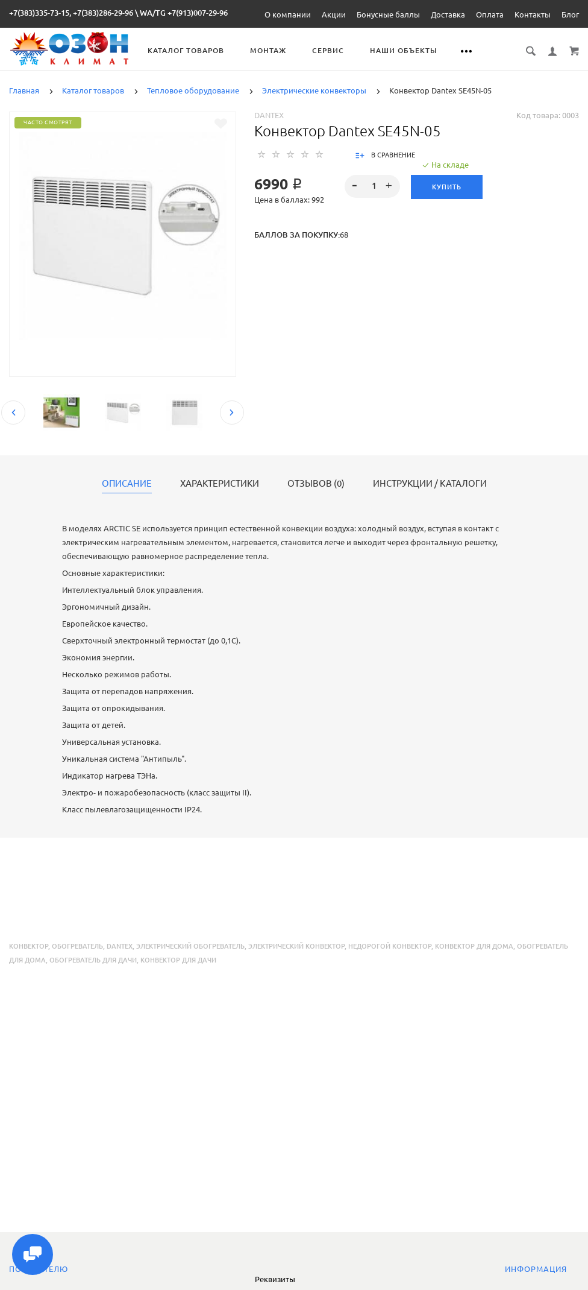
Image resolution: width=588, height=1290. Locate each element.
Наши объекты (403, 50)
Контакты (532, 14)
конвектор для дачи (178, 960)
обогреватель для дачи (93, 960)
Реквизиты (275, 1279)
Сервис (328, 50)
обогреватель (77, 946)
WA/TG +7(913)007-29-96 (184, 12)
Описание (127, 483)
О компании (287, 14)
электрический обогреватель (190, 946)
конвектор (28, 946)
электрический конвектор (296, 946)
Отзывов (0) (316, 483)
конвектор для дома (474, 946)
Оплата (490, 14)
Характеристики (219, 483)
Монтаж (268, 50)
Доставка (448, 14)
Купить (446, 187)
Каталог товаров (186, 50)
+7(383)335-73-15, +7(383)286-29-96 (71, 12)
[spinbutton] (372, 186)
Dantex (269, 115)
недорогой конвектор (389, 946)
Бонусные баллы (388, 14)
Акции (334, 14)
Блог (570, 14)
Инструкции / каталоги (430, 483)
